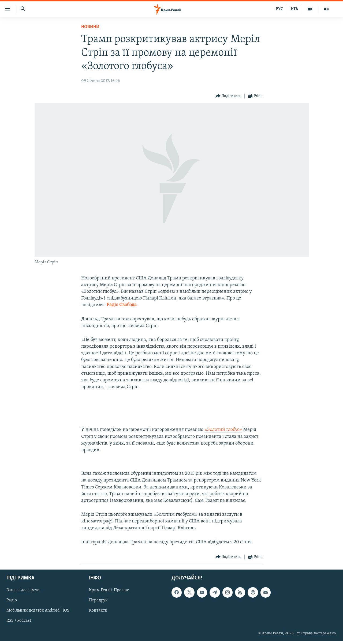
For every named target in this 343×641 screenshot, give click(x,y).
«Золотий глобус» (223, 429)
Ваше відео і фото (22, 590)
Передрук (98, 600)
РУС (279, 9)
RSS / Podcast (18, 621)
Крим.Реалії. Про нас (109, 590)
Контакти (98, 610)
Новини (90, 26)
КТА (294, 9)
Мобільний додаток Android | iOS (37, 610)
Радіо (11, 600)
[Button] (228, 96)
